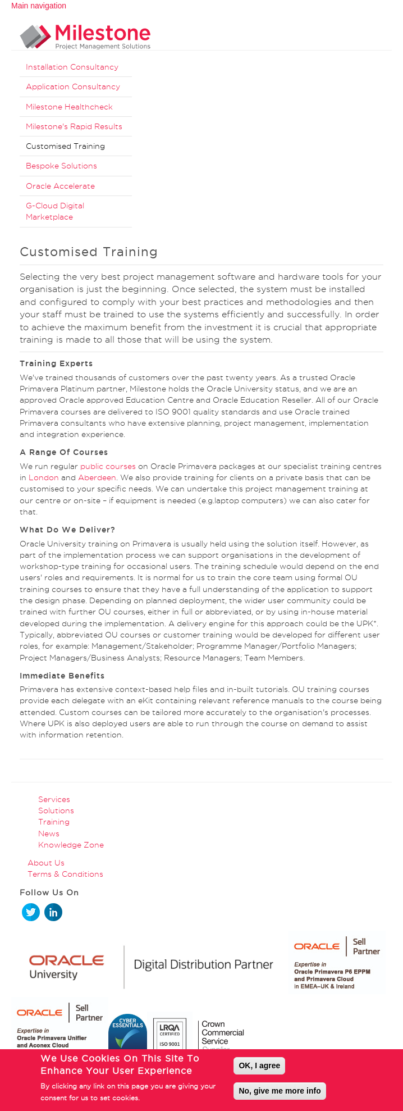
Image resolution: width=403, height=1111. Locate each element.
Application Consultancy (73, 86)
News (48, 833)
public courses (108, 466)
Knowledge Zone (71, 844)
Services (54, 799)
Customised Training (65, 146)
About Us (46, 862)
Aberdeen (97, 477)
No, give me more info (279, 1091)
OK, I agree (259, 1066)
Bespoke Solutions (61, 165)
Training (54, 821)
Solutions (56, 810)
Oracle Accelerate (60, 185)
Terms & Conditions (65, 873)
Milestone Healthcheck (69, 106)
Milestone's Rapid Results (74, 126)
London (44, 477)
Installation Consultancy (72, 66)
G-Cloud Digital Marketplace (55, 211)
